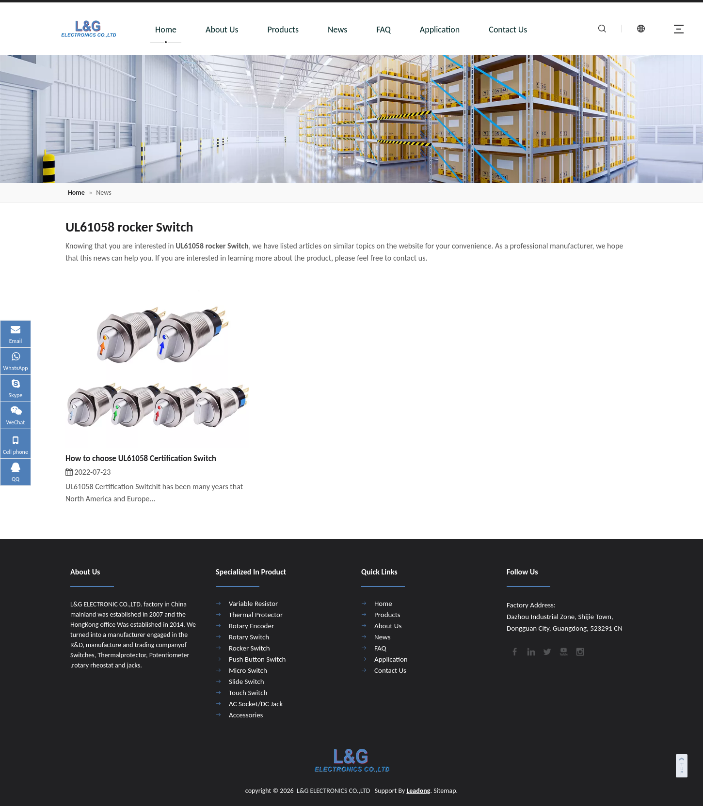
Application (440, 29)
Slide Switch (246, 681)
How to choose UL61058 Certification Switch (140, 458)
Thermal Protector (256, 614)
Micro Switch (248, 670)
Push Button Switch (257, 659)
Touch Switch (248, 692)
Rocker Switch (249, 648)
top (682, 764)
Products (283, 29)
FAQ (383, 29)
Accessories (246, 715)
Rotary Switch (249, 637)
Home (165, 29)
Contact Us (508, 29)
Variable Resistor (253, 603)
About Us (222, 29)
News (337, 29)
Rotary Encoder (251, 625)
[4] (351, 119)
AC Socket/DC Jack (256, 703)
